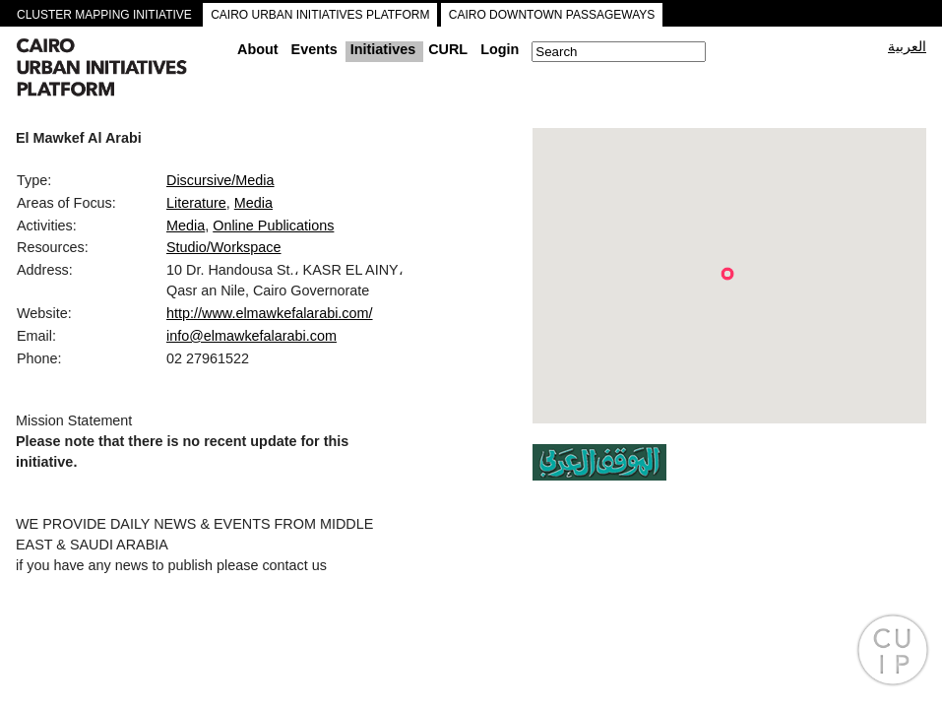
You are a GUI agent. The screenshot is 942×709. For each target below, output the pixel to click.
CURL (448, 49)
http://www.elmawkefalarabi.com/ (269, 313)
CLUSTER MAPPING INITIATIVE (104, 15)
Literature (196, 203)
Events (314, 49)
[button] (727, 274)
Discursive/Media (220, 180)
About (258, 49)
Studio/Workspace (224, 247)
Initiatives (382, 49)
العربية (907, 46)
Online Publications (273, 225)
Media (253, 203)
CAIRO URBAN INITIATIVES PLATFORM (320, 15)
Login (499, 49)
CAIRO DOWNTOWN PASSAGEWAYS (552, 15)
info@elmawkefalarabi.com (251, 336)
